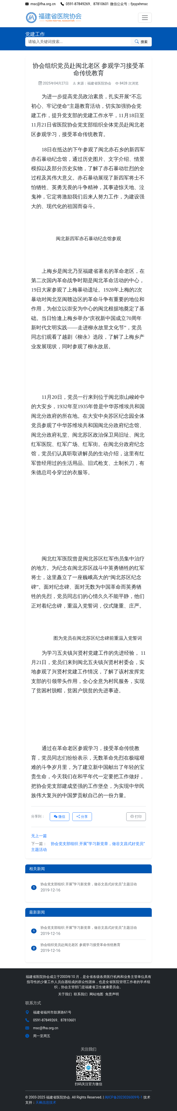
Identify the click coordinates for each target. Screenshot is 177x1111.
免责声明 (112, 994)
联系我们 (81, 994)
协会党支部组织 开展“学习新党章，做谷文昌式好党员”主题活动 (88, 846)
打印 (136, 817)
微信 (59, 817)
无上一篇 (39, 835)
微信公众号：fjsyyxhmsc (129, 4)
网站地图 (96, 994)
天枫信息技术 (46, 1102)
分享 (82, 817)
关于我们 (65, 994)
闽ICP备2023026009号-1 (123, 1097)
